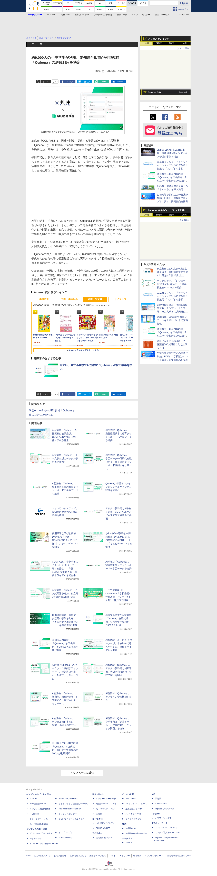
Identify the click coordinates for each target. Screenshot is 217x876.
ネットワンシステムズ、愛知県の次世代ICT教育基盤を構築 (65, 512)
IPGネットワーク (159, 823)
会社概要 (137, 855)
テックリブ (127, 838)
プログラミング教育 (103, 14)
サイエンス (120, 299)
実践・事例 (122, 14)
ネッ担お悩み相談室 (39, 824)
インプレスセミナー (67, 814)
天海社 (158, 798)
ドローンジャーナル (39, 819)
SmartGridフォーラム (68, 798)
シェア (70, 82)
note (104, 82)
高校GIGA (65, 14)
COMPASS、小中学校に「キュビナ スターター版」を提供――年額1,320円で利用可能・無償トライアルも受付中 (65, 568)
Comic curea (160, 803)
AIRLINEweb (131, 798)
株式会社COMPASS (41, 414)
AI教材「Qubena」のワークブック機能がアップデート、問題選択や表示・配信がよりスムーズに (65, 672)
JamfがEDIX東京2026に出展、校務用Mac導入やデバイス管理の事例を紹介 (172, 153)
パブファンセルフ (163, 818)
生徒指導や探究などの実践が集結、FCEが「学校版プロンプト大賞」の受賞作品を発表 (172, 198)
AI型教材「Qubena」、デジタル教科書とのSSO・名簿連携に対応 (64, 721)
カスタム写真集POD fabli (167, 832)
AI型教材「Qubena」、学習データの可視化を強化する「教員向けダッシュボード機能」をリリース (118, 462)
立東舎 (99, 814)
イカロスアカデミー (134, 819)
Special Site (154, 92)
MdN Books (130, 828)
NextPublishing (65, 837)
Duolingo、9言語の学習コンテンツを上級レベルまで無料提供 (172, 320)
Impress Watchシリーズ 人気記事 (166, 210)
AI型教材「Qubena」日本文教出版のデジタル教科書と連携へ (65, 458)
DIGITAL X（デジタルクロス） (72, 819)
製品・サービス (162, 14)
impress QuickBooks (164, 809)
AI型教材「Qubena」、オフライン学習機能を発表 (118, 696)
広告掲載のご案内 (78, 855)
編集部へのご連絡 (98, 855)
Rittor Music (98, 794)
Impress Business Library (69, 809)
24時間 (159, 43)
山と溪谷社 (97, 819)
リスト (55, 82)
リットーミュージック (106, 798)
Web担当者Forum (38, 803)
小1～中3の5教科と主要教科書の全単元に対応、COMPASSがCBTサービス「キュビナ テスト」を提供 (118, 540)
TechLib (128, 843)
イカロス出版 (128, 794)
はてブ (87, 82)
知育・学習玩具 (69, 299)
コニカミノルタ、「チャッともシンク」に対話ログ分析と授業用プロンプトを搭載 (172, 165)
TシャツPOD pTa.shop (166, 827)
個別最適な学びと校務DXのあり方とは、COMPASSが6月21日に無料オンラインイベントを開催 (65, 540)
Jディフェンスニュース (136, 803)
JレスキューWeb (133, 814)
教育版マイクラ (82, 14)
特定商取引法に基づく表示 (179, 855)
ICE (153, 794)
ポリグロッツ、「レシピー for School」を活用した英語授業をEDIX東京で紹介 (172, 284)
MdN (124, 824)
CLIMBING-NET (103, 828)
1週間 (171, 43)
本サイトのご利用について (38, 855)
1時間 (146, 43)
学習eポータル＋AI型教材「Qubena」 (52, 410)
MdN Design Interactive (136, 833)
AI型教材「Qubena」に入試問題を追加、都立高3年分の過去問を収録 (65, 593)
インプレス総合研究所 (40, 809)
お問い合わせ (60, 855)
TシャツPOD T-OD (105, 809)
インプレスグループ (154, 855)
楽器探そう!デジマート (106, 803)
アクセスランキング (158, 38)
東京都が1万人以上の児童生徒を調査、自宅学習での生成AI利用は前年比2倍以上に (172, 272)
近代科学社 (97, 833)
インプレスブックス (67, 832)
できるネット (36, 838)
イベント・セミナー (141, 14)
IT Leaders (34, 814)
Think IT (33, 798)
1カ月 (184, 43)
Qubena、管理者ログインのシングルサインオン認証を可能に (118, 487)
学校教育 (44, 299)
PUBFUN (156, 814)
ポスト (45, 82)
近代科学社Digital (104, 837)
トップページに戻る (82, 772)
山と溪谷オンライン (105, 823)
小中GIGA (51, 14)
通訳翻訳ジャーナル (134, 809)
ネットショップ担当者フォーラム (73, 803)
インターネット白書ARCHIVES (44, 843)
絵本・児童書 (95, 299)
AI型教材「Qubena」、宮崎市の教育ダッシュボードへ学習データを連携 (118, 565)
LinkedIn (121, 82)
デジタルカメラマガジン (41, 833)
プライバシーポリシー (119, 855)
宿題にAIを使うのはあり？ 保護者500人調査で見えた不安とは (172, 344)
